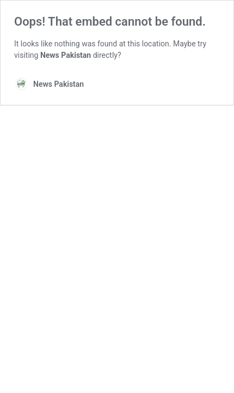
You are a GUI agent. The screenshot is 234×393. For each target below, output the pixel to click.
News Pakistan (65, 55)
